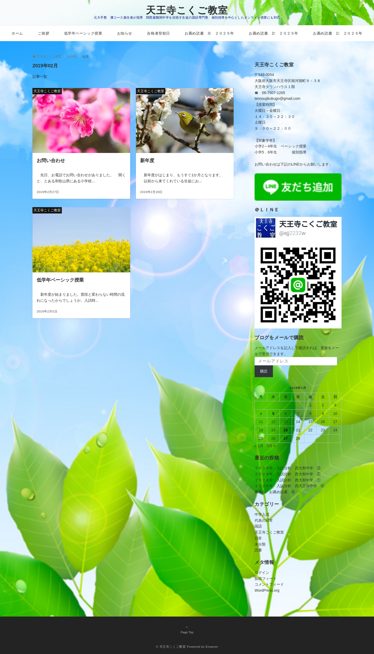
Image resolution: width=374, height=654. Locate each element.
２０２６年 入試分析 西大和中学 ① (288, 480)
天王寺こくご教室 (187, 10)
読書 (258, 550)
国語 (258, 526)
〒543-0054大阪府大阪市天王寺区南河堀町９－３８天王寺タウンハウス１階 (288, 81)
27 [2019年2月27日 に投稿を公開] (286, 438)
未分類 (260, 544)
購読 (263, 371)
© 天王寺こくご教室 (171, 646)
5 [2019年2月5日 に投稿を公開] (273, 413)
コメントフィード (269, 584)
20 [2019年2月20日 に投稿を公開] (286, 430)
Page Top (187, 629)
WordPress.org (267, 590)
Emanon (212, 646)
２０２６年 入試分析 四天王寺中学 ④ (289, 486)
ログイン (262, 572)
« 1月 (259, 446)
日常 (258, 538)
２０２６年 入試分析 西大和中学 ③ (288, 468)
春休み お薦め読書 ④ (275, 492)
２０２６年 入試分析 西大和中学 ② (288, 474)
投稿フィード (266, 578)
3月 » (271, 446)
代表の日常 (264, 520)
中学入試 (262, 514)
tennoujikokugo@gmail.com (277, 98)
